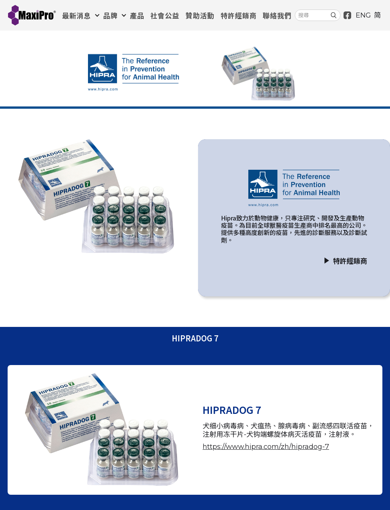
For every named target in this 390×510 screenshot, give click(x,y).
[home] (32, 15)
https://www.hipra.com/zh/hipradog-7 (266, 447)
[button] (79, 15)
